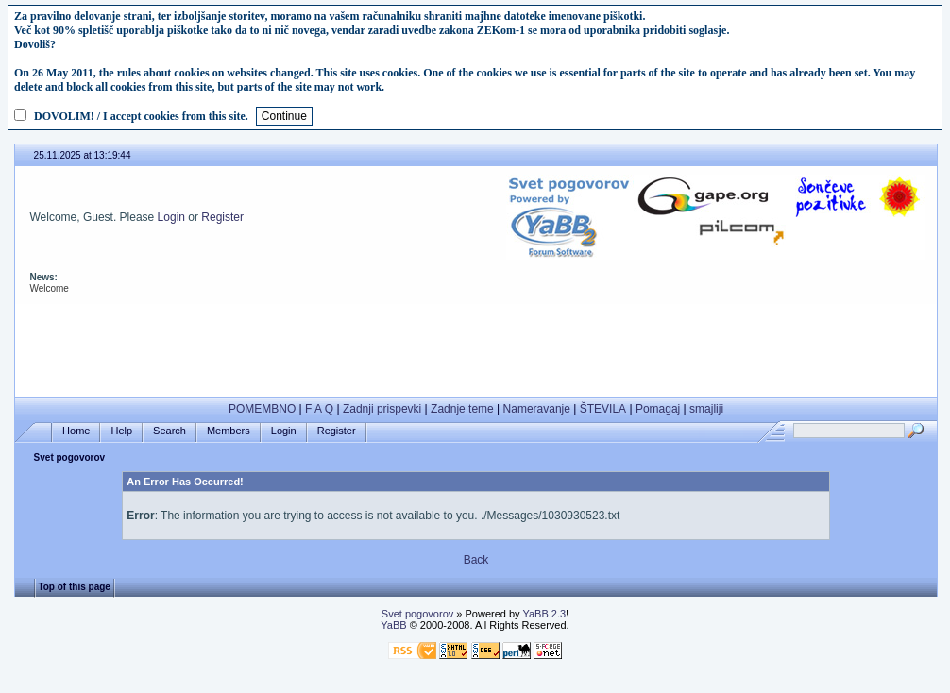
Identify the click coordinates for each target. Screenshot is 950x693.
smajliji (706, 408)
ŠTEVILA (603, 408)
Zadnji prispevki (382, 408)
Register (222, 217)
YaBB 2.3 (544, 613)
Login (171, 217)
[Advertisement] (476, 346)
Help (121, 431)
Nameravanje (536, 408)
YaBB (393, 625)
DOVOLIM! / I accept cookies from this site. (141, 116)
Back (476, 559)
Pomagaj (658, 408)
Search (169, 431)
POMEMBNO (262, 408)
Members (228, 431)
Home (76, 431)
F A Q (319, 408)
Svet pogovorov (70, 457)
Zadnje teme (462, 408)
